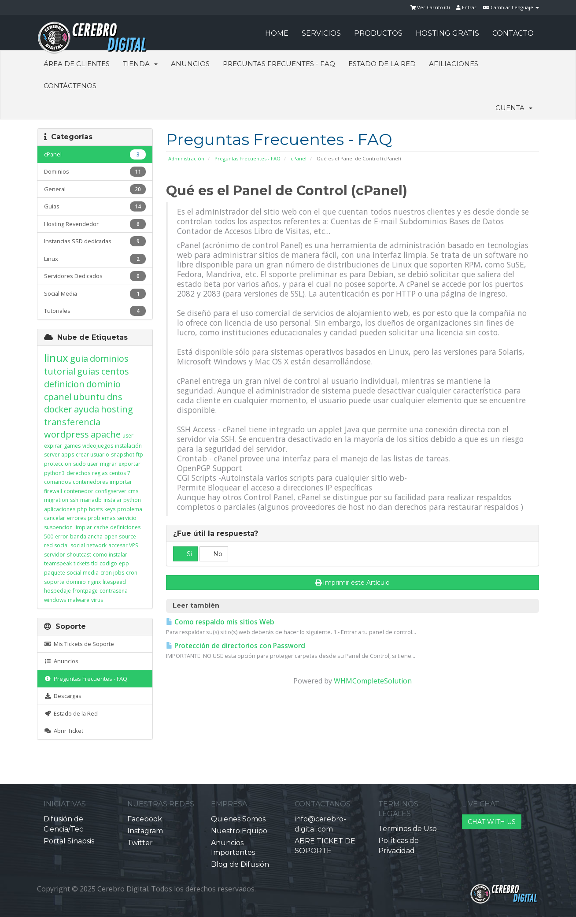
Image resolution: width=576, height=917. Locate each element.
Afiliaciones (453, 63)
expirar (53, 445)
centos (115, 371)
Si (185, 554)
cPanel (298, 158)
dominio (103, 384)
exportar (129, 464)
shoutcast (79, 554)
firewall (53, 491)
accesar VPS (123, 545)
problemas (101, 518)
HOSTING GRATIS (447, 33)
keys (109, 509)
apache (106, 434)
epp (124, 563)
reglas (99, 473)
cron (131, 572)
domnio (76, 582)
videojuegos (97, 445)
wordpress (66, 434)
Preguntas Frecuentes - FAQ (279, 63)
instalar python (122, 500)
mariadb (91, 500)
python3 (54, 473)
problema (129, 509)
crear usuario (92, 454)
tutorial (59, 371)
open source (120, 536)
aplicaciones (59, 509)
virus (97, 600)
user (127, 435)
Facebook (144, 819)
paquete (54, 572)
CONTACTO (513, 33)
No (213, 554)
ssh (74, 500)
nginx (94, 582)
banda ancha (86, 536)
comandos (57, 482)
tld (94, 563)
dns (114, 397)
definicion (64, 384)
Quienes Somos (238, 819)
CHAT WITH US (492, 822)
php (82, 509)
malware (78, 600)
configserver (110, 491)
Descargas (62, 696)
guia (79, 358)
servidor (54, 554)
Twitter (140, 843)
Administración (186, 158)
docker (58, 409)
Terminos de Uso (407, 828)
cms (133, 491)
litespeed (114, 582)
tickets (81, 563)
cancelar (54, 518)
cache (101, 527)
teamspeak (58, 563)
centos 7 (119, 473)
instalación (128, 445)
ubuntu (89, 397)
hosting (117, 409)
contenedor (78, 491)
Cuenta (513, 108)
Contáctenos (70, 86)
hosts (96, 509)
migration (56, 500)
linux (56, 357)
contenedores (90, 482)
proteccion (57, 464)
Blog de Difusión (240, 864)
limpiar (83, 527)
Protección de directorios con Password (235, 645)
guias (88, 371)
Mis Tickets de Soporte (79, 644)
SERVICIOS (321, 33)
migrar (108, 464)
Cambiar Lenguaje (511, 7)
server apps (59, 454)
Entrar (466, 7)
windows (55, 600)
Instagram (145, 831)
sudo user (85, 464)
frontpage (85, 590)
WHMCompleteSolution (373, 681)
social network (88, 545)
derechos (78, 473)
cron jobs (112, 572)
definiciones (125, 527)
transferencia (72, 422)
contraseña (114, 590)
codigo (108, 563)
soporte (54, 582)
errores (76, 518)
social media (83, 572)
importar (121, 482)
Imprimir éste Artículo (352, 583)
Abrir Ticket (63, 731)
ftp (139, 454)
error (61, 536)
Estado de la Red (382, 63)
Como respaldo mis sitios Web (220, 622)
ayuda (86, 409)
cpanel (57, 397)
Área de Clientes (77, 63)
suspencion (58, 527)
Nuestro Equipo (239, 831)
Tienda (140, 63)
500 (48, 536)
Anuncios (190, 63)
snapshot (122, 454)
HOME (276, 33)
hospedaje (57, 590)
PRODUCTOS (378, 33)
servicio (127, 518)
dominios (109, 358)
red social (56, 545)
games (72, 445)
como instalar (110, 554)
